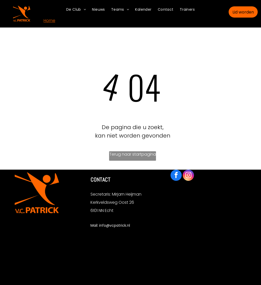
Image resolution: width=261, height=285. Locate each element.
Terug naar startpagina (132, 154)
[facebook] (176, 176)
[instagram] (188, 176)
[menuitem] (76, 9)
